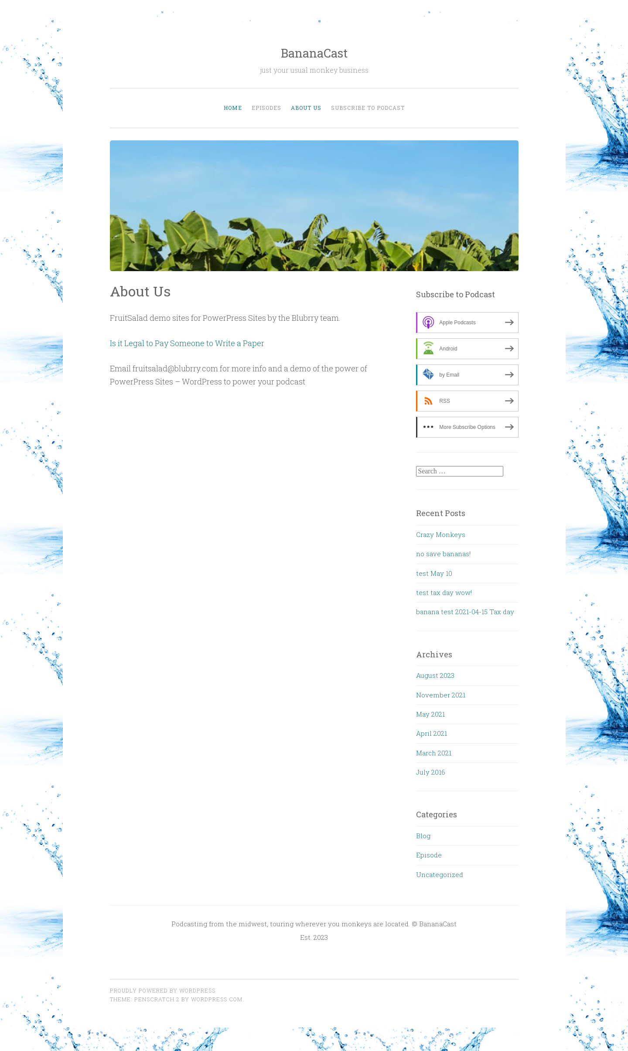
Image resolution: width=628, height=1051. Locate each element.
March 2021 (433, 752)
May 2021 (430, 714)
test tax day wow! (444, 592)
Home (233, 107)
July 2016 (430, 772)
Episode (429, 854)
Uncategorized (439, 874)
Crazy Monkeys (440, 534)
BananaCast (314, 53)
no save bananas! (443, 553)
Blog (423, 835)
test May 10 (434, 573)
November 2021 (440, 694)
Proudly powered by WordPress (162, 990)
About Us (306, 107)
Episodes (266, 107)
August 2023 (435, 675)
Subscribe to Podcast (368, 107)
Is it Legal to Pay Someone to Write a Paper (187, 343)
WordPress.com (216, 999)
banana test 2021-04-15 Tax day (465, 611)
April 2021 (431, 733)
